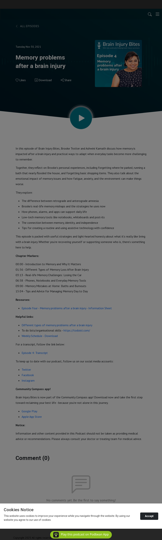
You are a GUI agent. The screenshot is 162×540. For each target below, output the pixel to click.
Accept (149, 516)
